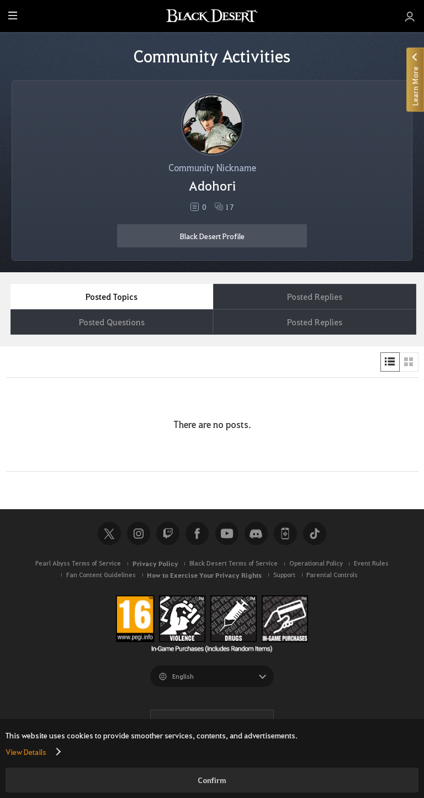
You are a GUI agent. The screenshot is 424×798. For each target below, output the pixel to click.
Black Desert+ (285, 533)
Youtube (227, 533)
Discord (256, 533)
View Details (26, 752)
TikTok (314, 533)
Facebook (197, 533)
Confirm (212, 780)
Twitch (167, 533)
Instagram (138, 533)
